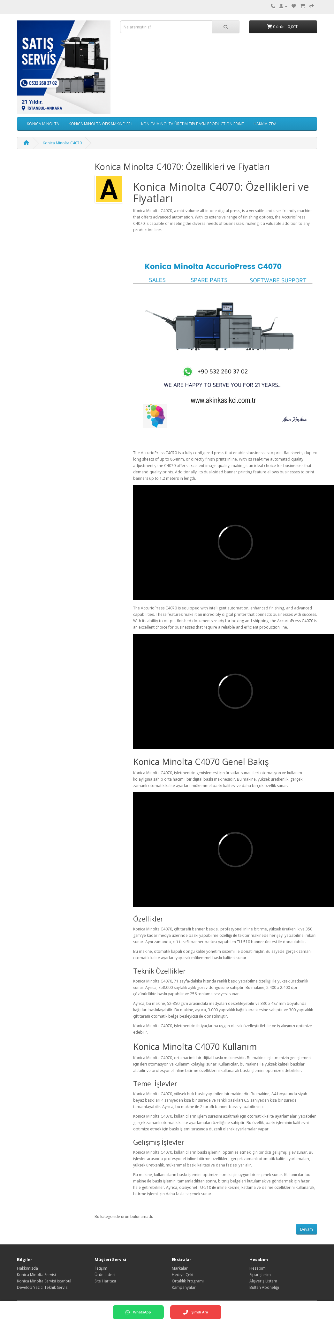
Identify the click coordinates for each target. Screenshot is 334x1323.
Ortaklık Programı (188, 1281)
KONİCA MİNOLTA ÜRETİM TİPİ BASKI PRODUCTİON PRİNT (192, 123)
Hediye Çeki (182, 1274)
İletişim (101, 1268)
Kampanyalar (184, 1287)
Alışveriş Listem (263, 1281)
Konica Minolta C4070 (62, 143)
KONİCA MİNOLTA (43, 123)
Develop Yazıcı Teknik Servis (42, 1287)
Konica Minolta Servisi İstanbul (44, 1281)
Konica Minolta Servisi (36, 1274)
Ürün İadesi (105, 1274)
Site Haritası (105, 1281)
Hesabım (257, 1268)
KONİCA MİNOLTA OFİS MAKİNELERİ (100, 123)
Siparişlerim (260, 1274)
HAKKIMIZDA (265, 123)
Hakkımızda (27, 1268)
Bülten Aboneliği (264, 1287)
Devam (306, 1229)
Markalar (180, 1268)
